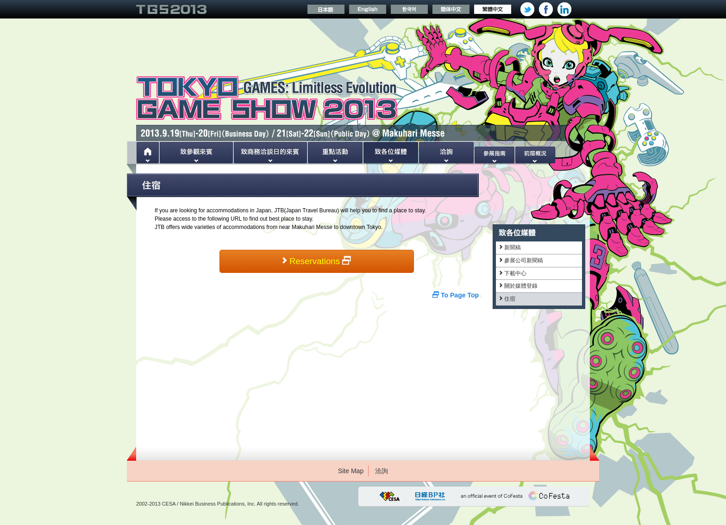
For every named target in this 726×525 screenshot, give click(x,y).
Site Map (350, 471)
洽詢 (381, 471)
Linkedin (564, 9)
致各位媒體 (391, 152)
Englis (367, 9)
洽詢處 (446, 152)
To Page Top (455, 295)
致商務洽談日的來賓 (270, 152)
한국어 (409, 9)
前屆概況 (535, 152)
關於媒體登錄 (518, 286)
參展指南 (494, 152)
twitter (527, 9)
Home (147, 152)
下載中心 (513, 273)
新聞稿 (510, 247)
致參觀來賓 (196, 152)
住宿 (507, 299)
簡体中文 (450, 9)
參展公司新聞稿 (521, 260)
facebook (546, 9)
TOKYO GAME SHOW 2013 (171, 9)
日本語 (325, 9)
